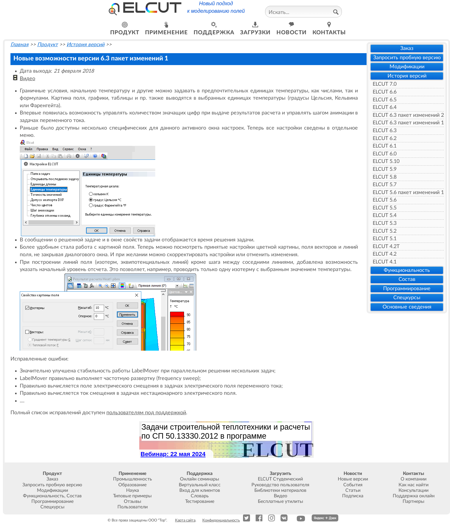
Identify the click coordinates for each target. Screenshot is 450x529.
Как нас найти (413, 485)
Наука (132, 490)
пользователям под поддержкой (146, 412)
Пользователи (132, 507)
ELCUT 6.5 (385, 99)
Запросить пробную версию (407, 57)
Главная (19, 44)
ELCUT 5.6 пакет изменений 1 (408, 192)
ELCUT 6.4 (385, 107)
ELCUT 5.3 (385, 223)
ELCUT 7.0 (385, 84)
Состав (407, 279)
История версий (407, 75)
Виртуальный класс (200, 485)
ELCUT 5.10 (386, 161)
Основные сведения (407, 306)
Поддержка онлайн (414, 496)
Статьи (352, 490)
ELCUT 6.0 (385, 153)
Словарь (200, 496)
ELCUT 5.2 (385, 231)
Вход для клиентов (199, 490)
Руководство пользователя (280, 485)
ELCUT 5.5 (385, 207)
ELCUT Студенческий (280, 479)
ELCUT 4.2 (385, 254)
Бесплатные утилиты (280, 501)
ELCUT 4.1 (385, 261)
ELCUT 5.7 (385, 184)
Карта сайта (185, 520)
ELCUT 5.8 (385, 177)
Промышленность (132, 479)
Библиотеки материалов (280, 490)
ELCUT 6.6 (385, 91)
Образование (132, 485)
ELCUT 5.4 (385, 215)
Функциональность (407, 270)
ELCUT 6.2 (385, 138)
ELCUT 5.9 (385, 169)
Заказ (406, 48)
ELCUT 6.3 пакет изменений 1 (408, 122)
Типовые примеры (132, 496)
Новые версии (353, 479)
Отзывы (132, 501)
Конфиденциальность (221, 520)
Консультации (413, 490)
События (352, 485)
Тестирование (199, 501)
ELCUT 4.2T (386, 246)
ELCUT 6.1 (385, 146)
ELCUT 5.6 (385, 200)
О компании (413, 479)
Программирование (407, 288)
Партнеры (413, 501)
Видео (27, 78)
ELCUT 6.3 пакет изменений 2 (408, 115)
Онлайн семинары (199, 479)
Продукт (47, 44)
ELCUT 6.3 (385, 130)
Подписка (352, 496)
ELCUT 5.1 (385, 238)
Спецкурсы (406, 297)
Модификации (407, 66)
